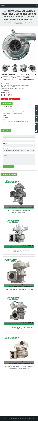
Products (9, 22)
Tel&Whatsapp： (6, 138)
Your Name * (5, 134)
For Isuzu (14, 22)
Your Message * (6, 153)
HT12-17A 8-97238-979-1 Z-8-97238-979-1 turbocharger (19, 289)
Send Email (15, 99)
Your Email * (5, 143)
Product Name (6, 148)
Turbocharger (19, 22)
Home (5, 22)
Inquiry (5, 99)
